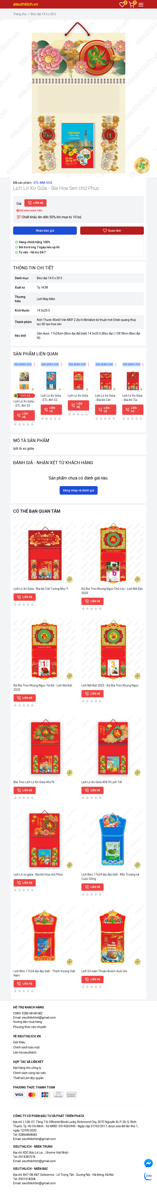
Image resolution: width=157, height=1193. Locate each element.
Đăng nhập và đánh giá (78, 490)
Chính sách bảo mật (26, 1047)
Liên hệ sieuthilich (24, 1052)
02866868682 (27, 1134)
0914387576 (26, 1157)
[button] (153, 23)
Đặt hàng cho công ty (27, 1068)
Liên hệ (35, 203)
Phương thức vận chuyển (29, 1027)
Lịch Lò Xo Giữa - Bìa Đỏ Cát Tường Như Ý (105, 400)
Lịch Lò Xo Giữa (78, 395)
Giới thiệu (19, 1042)
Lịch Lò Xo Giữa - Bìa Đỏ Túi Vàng (132, 400)
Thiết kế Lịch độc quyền (28, 1078)
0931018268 (26, 1179)
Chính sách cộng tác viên (29, 1073)
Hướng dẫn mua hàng (27, 1022)
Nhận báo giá (45, 230)
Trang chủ (20, 14)
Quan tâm (112, 230)
